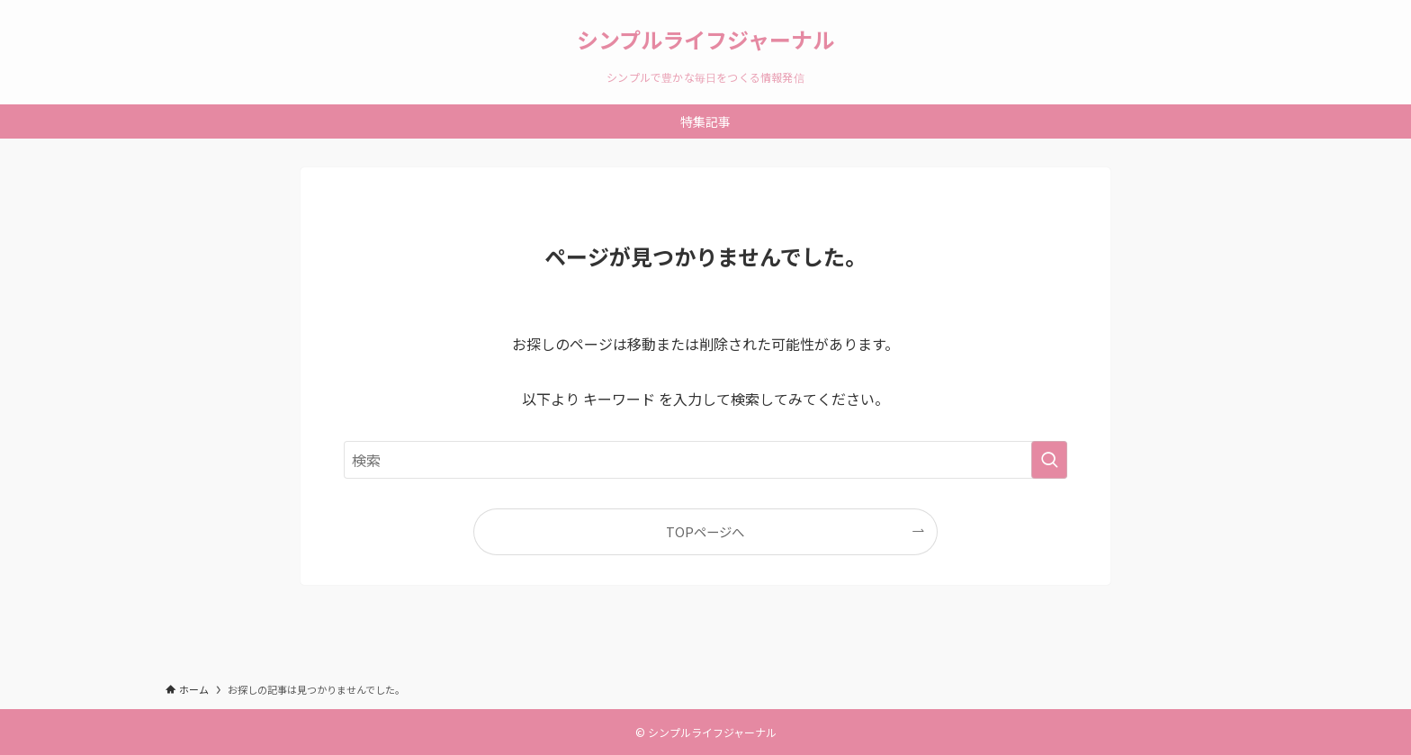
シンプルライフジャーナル (705, 39)
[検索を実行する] (1049, 460)
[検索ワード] (705, 460)
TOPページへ (705, 531)
